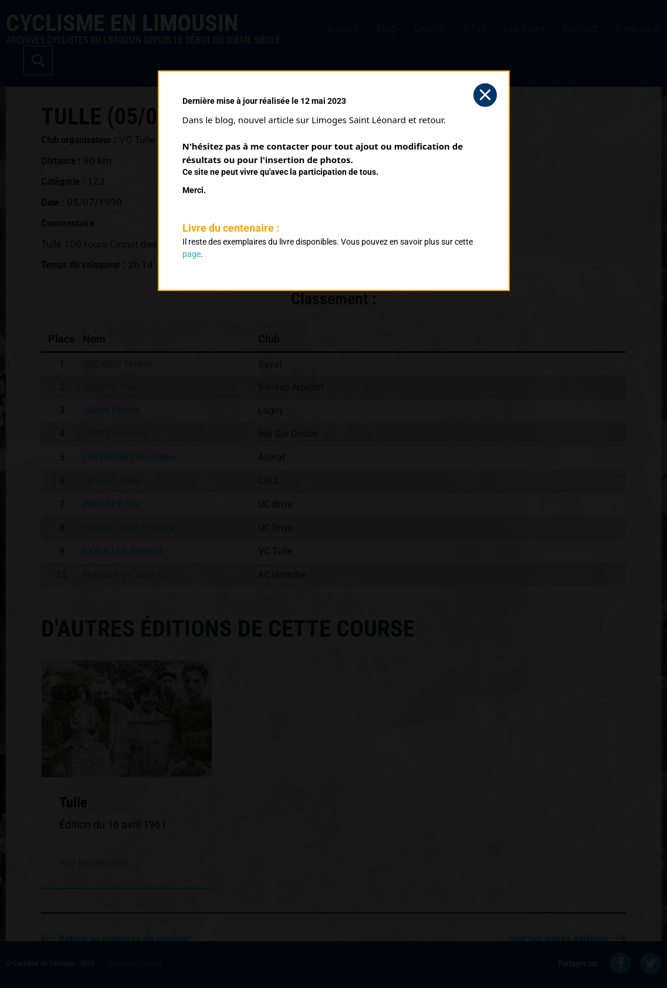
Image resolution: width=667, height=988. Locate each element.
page (191, 254)
